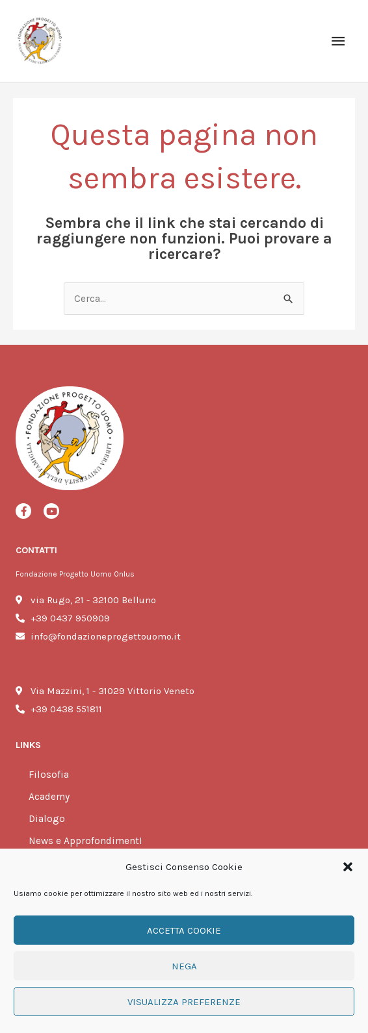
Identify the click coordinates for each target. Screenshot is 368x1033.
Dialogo (47, 819)
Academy (49, 797)
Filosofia (49, 774)
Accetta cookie (184, 930)
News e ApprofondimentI (85, 841)
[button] (347, 866)
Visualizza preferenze (184, 1002)
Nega (184, 966)
